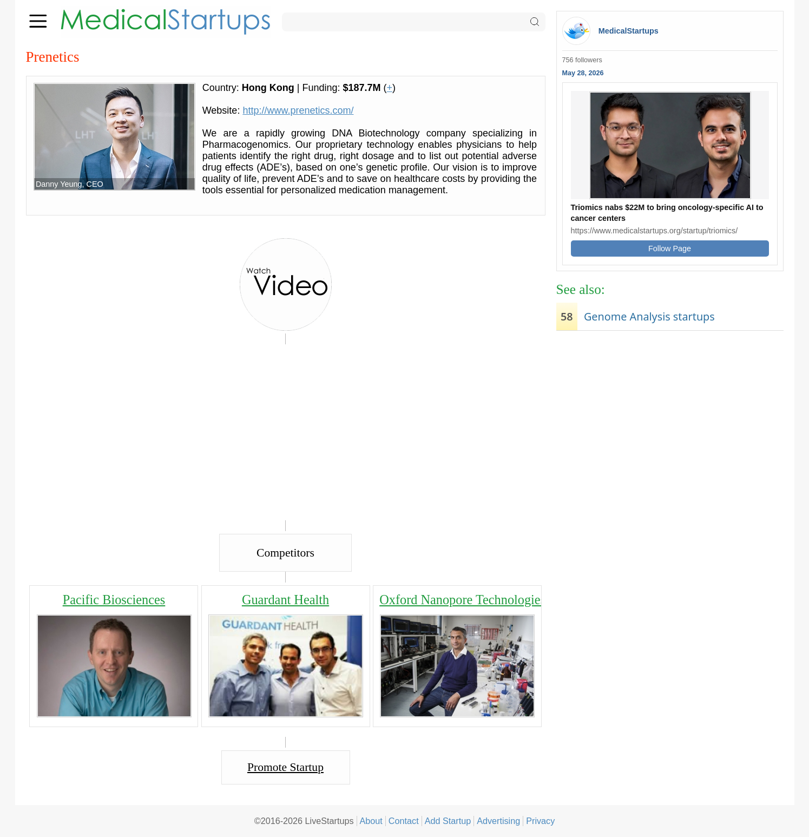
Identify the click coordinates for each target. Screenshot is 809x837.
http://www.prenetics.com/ (297, 110)
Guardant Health (285, 599)
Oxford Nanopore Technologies (462, 599)
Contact (404, 821)
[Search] (413, 21)
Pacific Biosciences (114, 599)
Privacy (540, 821)
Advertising (498, 821)
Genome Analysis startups (649, 316)
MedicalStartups (628, 31)
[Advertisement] (670, 420)
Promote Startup (285, 767)
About (371, 821)
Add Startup (448, 821)
